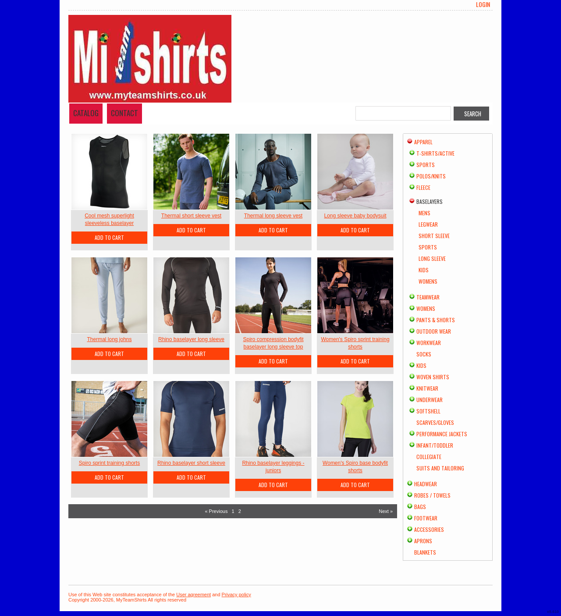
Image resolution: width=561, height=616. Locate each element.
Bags (420, 506)
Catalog (86, 112)
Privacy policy (236, 594)
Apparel (423, 142)
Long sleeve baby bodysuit (355, 216)
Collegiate (428, 456)
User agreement (193, 594)
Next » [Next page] (386, 511)
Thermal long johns (109, 339)
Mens (424, 213)
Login (483, 4)
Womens (428, 281)
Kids (424, 270)
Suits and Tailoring (440, 468)
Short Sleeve (434, 235)
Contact (124, 112)
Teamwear (428, 297)
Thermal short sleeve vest (191, 216)
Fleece (423, 187)
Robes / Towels (432, 495)
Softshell (428, 411)
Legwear (428, 224)
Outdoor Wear (433, 331)
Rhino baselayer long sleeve (191, 339)
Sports (425, 164)
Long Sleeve (432, 258)
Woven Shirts (432, 377)
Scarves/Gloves (435, 422)
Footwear (425, 518)
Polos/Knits (431, 176)
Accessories (429, 529)
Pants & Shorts (435, 320)
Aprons (423, 541)
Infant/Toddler (434, 445)
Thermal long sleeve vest (273, 216)
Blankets (425, 552)
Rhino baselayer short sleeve (191, 463)
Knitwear (427, 388)
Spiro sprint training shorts (109, 463)
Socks (423, 354)
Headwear (425, 484)
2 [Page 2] (239, 511)
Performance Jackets (441, 434)
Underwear (429, 399)
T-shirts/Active (435, 153)
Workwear (428, 342)
